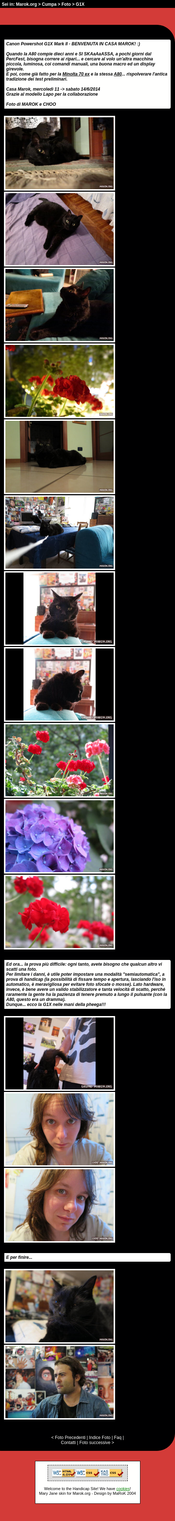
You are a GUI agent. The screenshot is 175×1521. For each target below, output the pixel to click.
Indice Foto (99, 1437)
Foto (66, 4)
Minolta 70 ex (75, 74)
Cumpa (49, 4)
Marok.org (26, 4)
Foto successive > (96, 1442)
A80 (118, 74)
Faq (118, 1437)
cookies (123, 1488)
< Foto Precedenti (68, 1437)
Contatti (68, 1442)
